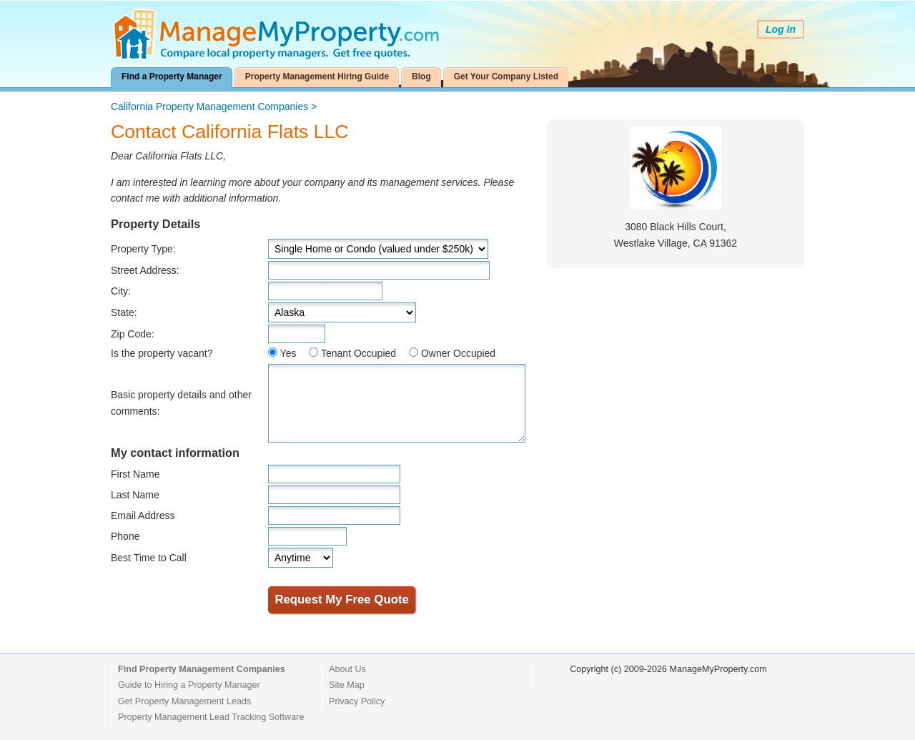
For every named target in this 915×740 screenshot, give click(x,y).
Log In (781, 29)
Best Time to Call (149, 557)
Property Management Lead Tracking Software (211, 717)
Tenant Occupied (358, 353)
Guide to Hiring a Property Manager (189, 685)
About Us (347, 669)
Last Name (135, 494)
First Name (135, 474)
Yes (288, 353)
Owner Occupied (458, 353)
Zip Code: (132, 334)
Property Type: (143, 249)
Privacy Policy (357, 701)
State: (124, 312)
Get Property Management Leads (184, 701)
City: (121, 291)
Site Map (347, 685)
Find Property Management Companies (201, 669)
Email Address (142, 515)
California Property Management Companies (209, 106)
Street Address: (145, 270)
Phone (125, 536)
